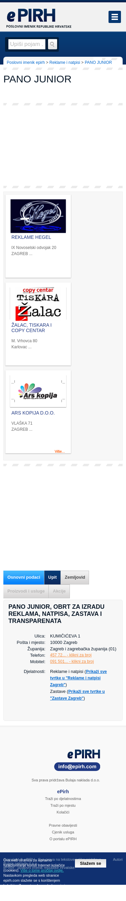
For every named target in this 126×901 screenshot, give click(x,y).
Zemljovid (75, 577)
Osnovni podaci (23, 577)
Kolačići (63, 812)
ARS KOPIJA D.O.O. (33, 413)
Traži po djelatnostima (63, 799)
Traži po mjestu (63, 805)
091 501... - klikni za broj (72, 661)
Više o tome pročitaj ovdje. (42, 870)
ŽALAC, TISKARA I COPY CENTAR (31, 327)
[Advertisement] (63, 145)
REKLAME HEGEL (31, 237)
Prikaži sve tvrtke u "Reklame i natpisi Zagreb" (78, 678)
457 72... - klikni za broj (70, 655)
